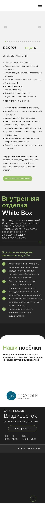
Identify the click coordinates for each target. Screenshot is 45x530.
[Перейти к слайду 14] (30, 41)
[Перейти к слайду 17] (35, 41)
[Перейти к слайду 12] (26, 41)
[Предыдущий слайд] (5, 27)
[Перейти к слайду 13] (28, 41)
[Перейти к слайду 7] (16, 41)
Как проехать (22, 455)
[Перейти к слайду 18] (37, 41)
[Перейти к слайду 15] (32, 41)
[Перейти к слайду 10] (22, 41)
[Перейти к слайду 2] (7, 41)
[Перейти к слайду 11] (24, 41)
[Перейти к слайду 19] (39, 41)
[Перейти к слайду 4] (11, 41)
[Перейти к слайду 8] (18, 41)
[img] (33, 526)
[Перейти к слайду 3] (9, 41)
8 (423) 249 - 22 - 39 (29, 475)
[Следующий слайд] (39, 27)
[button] (17, 178)
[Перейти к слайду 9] (20, 41)
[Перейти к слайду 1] (5, 41)
